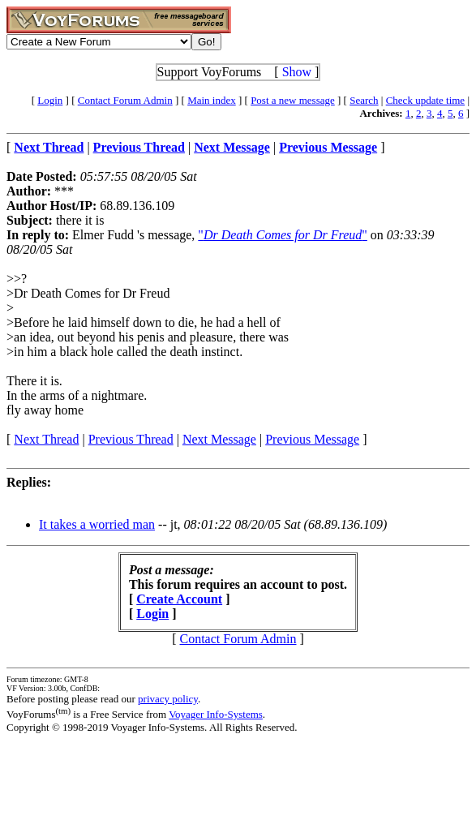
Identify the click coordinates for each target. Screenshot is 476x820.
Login (49, 100)
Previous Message (312, 439)
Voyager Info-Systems (216, 714)
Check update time (425, 100)
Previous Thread (131, 439)
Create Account (179, 599)
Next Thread (46, 439)
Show (296, 72)
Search (363, 100)
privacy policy (168, 699)
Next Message (219, 439)
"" (282, 235)
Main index (211, 100)
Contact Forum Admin (125, 100)
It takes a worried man (97, 524)
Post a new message (293, 100)
